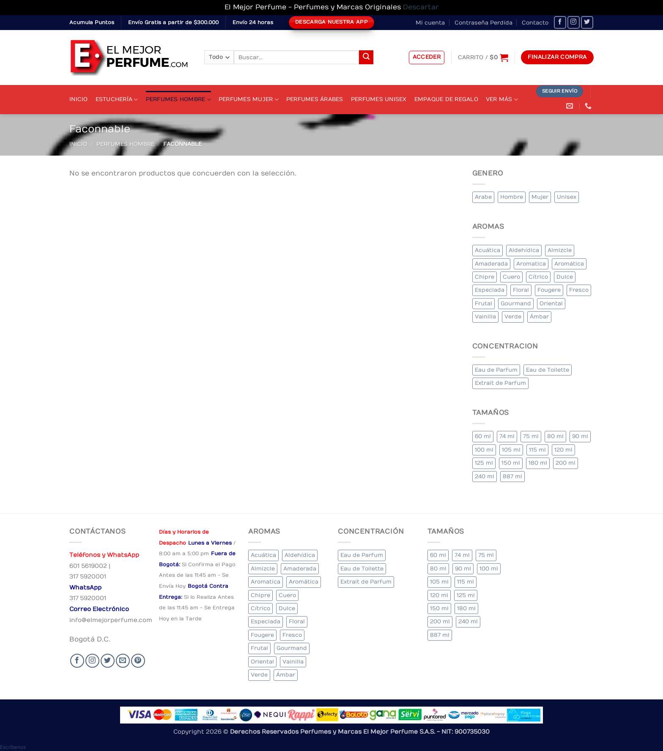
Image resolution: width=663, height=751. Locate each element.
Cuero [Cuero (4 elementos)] (511, 277)
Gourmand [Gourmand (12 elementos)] (516, 303)
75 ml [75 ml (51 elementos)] (531, 436)
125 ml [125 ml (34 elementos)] (484, 463)
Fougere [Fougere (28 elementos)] (549, 290)
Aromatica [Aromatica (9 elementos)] (531, 263)
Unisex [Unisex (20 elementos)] (566, 197)
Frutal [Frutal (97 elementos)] (483, 303)
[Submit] (366, 57)
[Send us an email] (123, 661)
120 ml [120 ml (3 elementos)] (563, 450)
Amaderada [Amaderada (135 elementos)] (491, 263)
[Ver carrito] (483, 57)
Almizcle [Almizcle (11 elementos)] (560, 250)
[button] (427, 57)
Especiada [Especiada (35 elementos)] (489, 290)
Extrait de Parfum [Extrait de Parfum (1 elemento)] (500, 383)
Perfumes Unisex (379, 99)
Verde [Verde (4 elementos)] (512, 316)
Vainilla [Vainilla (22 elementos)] (485, 316)
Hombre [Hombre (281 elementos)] (511, 197)
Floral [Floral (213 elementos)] (521, 290)
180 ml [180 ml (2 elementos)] (538, 463)
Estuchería (117, 100)
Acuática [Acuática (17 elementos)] (487, 250)
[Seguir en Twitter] (587, 22)
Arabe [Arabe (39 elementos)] (483, 197)
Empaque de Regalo (446, 99)
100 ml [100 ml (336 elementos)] (484, 450)
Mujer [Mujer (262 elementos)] (539, 197)
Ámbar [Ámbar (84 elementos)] (539, 316)
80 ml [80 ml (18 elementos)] (555, 436)
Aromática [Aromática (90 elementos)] (569, 263)
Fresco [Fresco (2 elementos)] (579, 290)
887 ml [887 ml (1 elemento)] (512, 476)
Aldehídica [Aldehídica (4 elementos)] (524, 250)
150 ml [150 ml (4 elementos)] (510, 463)
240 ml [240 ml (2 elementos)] (484, 476)
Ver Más (502, 100)
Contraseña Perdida (483, 22)
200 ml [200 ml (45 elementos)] (565, 463)
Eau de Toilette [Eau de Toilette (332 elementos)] (547, 370)
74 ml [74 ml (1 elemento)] (507, 436)
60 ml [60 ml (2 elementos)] (483, 436)
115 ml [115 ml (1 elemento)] (537, 450)
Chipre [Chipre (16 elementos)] (484, 277)
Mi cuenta (430, 22)
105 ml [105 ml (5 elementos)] (511, 450)
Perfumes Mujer (249, 100)
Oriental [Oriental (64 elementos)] (551, 303)
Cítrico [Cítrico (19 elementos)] (538, 277)
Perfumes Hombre (178, 100)
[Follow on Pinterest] (138, 661)
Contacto (535, 22)
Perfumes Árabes (314, 99)
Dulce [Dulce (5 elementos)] (564, 277)
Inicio (78, 99)
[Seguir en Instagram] (573, 22)
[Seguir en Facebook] (560, 22)
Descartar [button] (421, 7)
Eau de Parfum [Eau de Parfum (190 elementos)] (496, 370)
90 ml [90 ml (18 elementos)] (580, 436)
